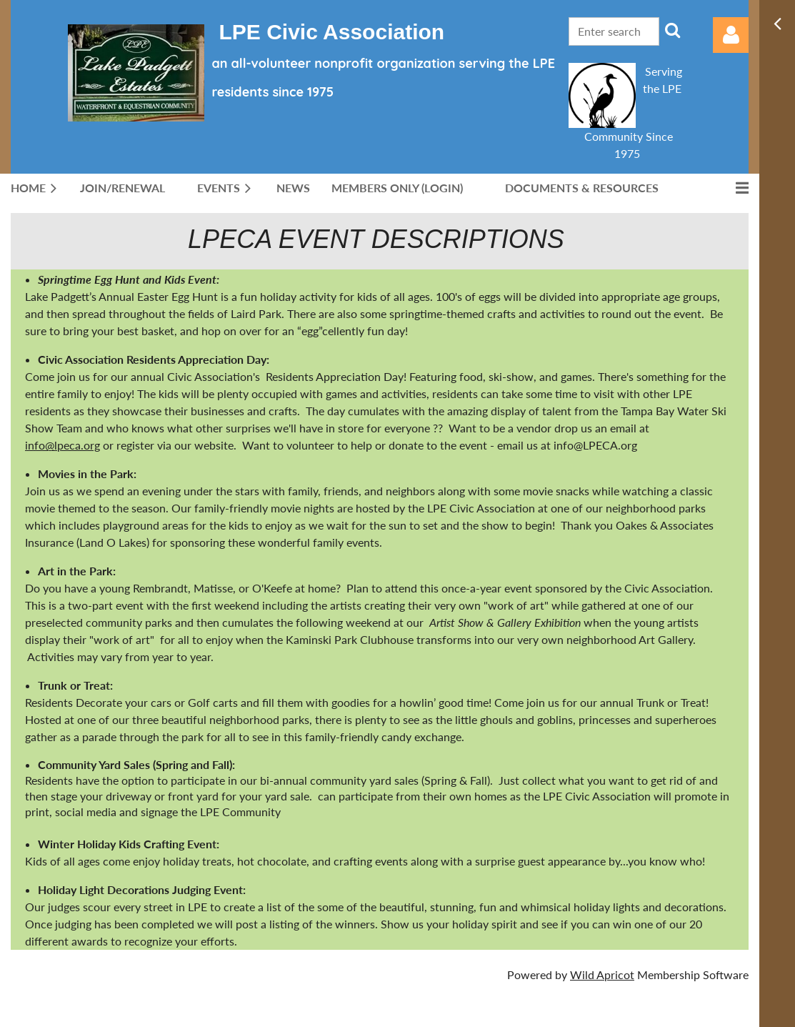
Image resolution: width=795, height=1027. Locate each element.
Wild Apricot (602, 974)
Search (673, 30)
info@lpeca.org (62, 445)
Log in (731, 35)
